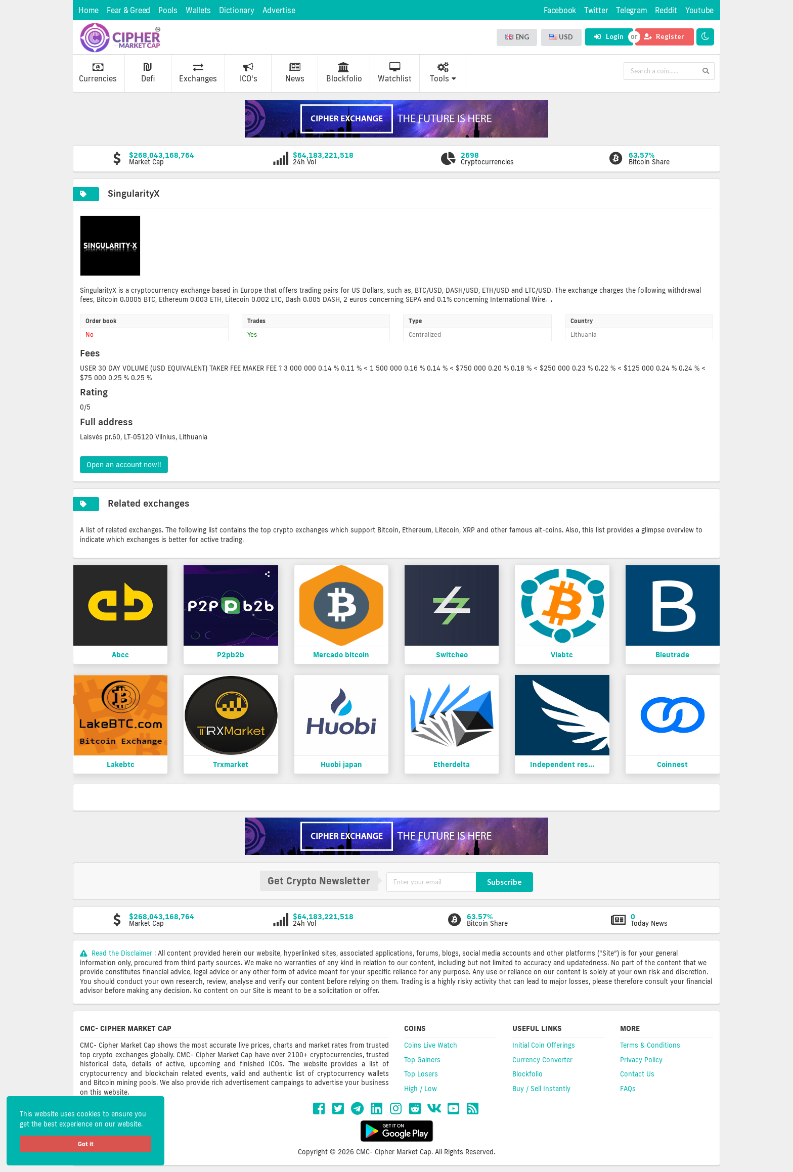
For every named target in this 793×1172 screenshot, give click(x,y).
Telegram (631, 10)
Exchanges (198, 72)
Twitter (596, 10)
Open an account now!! (123, 464)
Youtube (699, 10)
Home (88, 10)
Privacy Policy (641, 1060)
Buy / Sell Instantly (541, 1089)
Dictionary (236, 10)
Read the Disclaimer (117, 953)
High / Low (420, 1089)
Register (664, 36)
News (294, 72)
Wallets (198, 10)
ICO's (248, 72)
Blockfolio (344, 72)
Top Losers (421, 1074)
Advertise (278, 10)
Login (609, 36)
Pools (168, 10)
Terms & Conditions (650, 1045)
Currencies (98, 72)
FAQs (628, 1089)
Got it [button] (86, 1144)
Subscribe (504, 881)
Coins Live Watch (430, 1045)
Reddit (666, 10)
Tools (443, 72)
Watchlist (395, 72)
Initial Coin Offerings (543, 1045)
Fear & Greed (128, 10)
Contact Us (637, 1074)
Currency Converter (542, 1060)
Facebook (560, 10)
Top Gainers (422, 1060)
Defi (148, 72)
